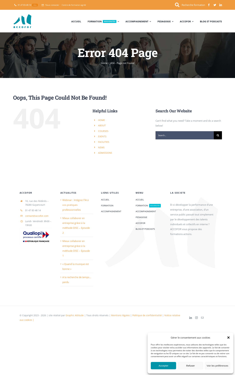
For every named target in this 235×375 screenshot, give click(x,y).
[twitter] (214, 5)
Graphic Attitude (75, 315)
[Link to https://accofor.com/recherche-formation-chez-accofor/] (177, 4)
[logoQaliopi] (36, 229)
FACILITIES (103, 141)
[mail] (202, 317)
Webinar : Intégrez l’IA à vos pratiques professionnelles (75, 204)
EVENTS (102, 136)
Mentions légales (120, 315)
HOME (101, 120)
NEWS (101, 147)
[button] (228, 337)
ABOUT (102, 125)
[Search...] (185, 135)
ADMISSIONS (105, 152)
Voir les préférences (217, 365)
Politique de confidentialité (147, 315)
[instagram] (196, 317)
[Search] (218, 135)
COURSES (103, 131)
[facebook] (209, 5)
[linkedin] (220, 5)
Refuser (190, 365)
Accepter (163, 365)
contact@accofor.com (36, 215)
